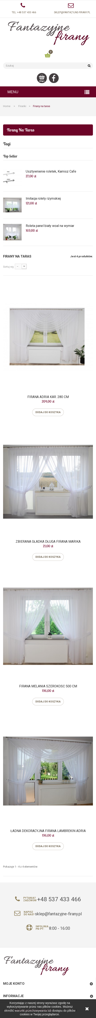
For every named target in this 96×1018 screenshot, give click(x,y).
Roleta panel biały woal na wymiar (50, 226)
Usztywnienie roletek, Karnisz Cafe (51, 171)
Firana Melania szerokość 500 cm (48, 686)
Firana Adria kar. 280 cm (48, 397)
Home (6, 106)
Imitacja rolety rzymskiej (43, 198)
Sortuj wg (8, 266)
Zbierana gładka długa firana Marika (48, 542)
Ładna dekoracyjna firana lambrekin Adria (48, 831)
